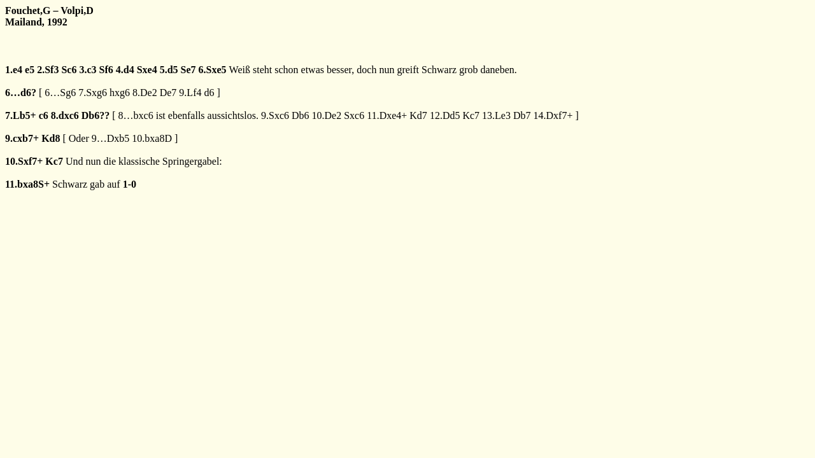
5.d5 (169, 69)
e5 (29, 69)
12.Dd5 (445, 115)
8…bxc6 (135, 115)
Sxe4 (147, 69)
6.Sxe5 (213, 69)
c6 (43, 115)
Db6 (300, 115)
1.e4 (13, 69)
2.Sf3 (48, 69)
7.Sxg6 (92, 92)
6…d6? (20, 92)
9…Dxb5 (111, 138)
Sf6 (106, 69)
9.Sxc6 (275, 115)
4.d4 (125, 69)
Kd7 (418, 115)
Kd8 (50, 138)
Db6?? (96, 115)
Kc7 (470, 115)
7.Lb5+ (20, 115)
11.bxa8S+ (27, 184)
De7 (168, 92)
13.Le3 (496, 115)
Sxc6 (354, 115)
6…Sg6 (60, 92)
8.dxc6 (65, 115)
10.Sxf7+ (24, 161)
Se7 (188, 69)
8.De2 (144, 92)
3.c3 (87, 69)
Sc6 (68, 69)
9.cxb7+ (22, 138)
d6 (209, 92)
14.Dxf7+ (553, 115)
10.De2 (327, 115)
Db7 (522, 115)
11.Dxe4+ (387, 115)
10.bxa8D (152, 138)
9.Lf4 (190, 92)
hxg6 (120, 92)
